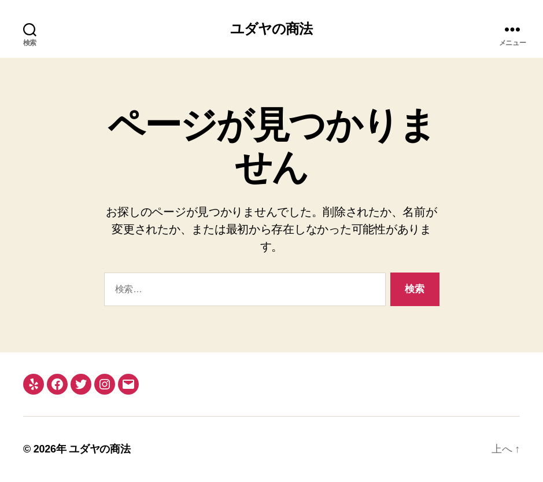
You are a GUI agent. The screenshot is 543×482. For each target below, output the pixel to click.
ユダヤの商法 (271, 29)
